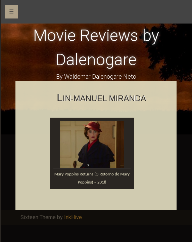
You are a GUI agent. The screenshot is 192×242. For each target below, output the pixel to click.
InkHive (73, 217)
